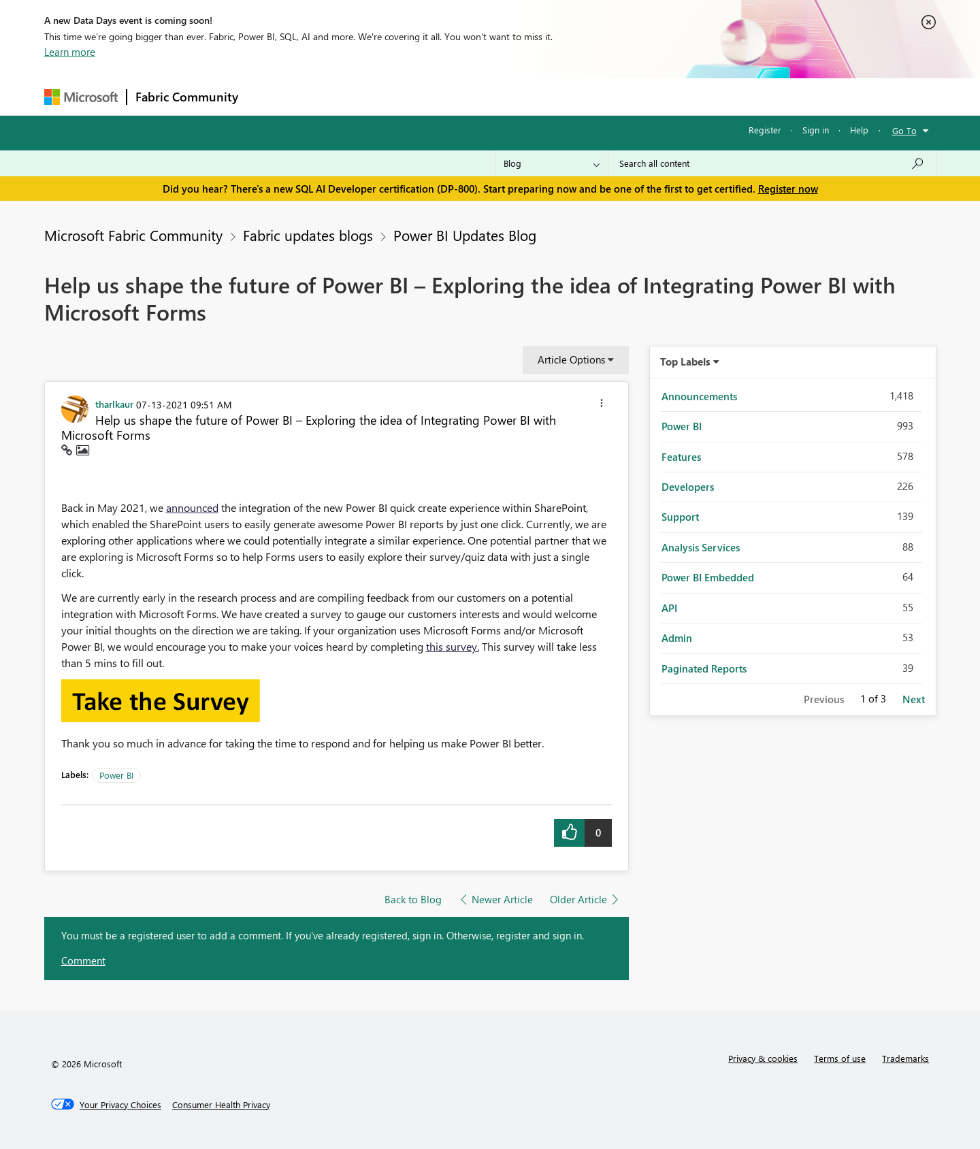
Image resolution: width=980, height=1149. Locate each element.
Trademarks (905, 1058)
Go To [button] (904, 130)
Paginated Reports (704, 668)
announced (192, 507)
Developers (688, 486)
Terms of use (840, 1058)
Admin (677, 638)
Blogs (506, 96)
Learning (559, 96)
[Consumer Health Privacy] (221, 1105)
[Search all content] (772, 163)
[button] (601, 405)
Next (913, 699)
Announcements (699, 396)
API (669, 608)
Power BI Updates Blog (464, 234)
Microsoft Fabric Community (133, 234)
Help (859, 129)
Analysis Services (701, 547)
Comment (83, 960)
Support (616, 96)
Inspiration (329, 96)
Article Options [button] (571, 359)
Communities (445, 96)
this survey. (452, 646)
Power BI (116, 775)
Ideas (384, 96)
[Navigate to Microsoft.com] (81, 97)
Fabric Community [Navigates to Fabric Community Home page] (186, 96)
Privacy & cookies (763, 1058)
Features (681, 457)
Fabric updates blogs (308, 234)
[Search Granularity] (551, 163)
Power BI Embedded (708, 577)
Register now (788, 188)
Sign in (815, 129)
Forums (269, 96)
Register (765, 129)
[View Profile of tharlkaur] (114, 403)
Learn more (69, 52)
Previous (824, 699)
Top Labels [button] (685, 361)
